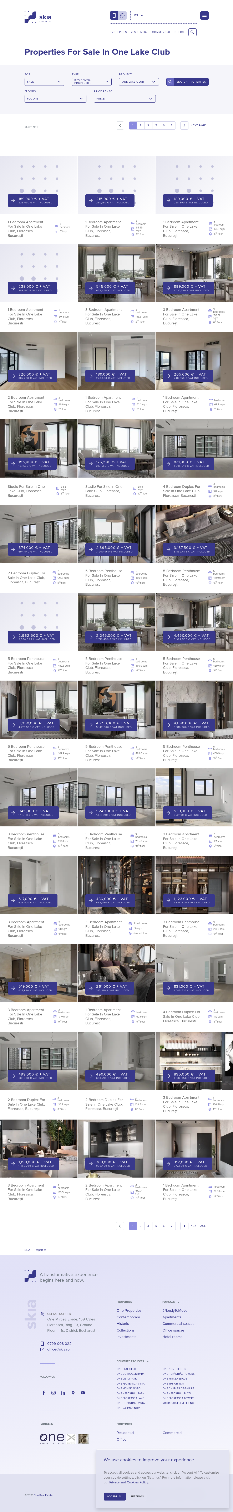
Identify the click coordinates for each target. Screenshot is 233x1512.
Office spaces (173, 1330)
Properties (118, 32)
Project (125, 74)
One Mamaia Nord (129, 1388)
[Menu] (204, 15)
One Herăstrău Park (130, 1393)
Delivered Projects (130, 1361)
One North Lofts (174, 1369)
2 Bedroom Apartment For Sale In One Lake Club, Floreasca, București (26, 404)
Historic (123, 1323)
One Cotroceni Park (131, 1374)
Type (75, 74)
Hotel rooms (172, 1336)
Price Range (103, 91)
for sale (168, 1302)
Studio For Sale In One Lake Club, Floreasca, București (26, 491)
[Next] (194, 125)
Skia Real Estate (43, 1495)
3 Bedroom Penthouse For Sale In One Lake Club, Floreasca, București (26, 841)
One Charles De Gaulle (178, 1388)
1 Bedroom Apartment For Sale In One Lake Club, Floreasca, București (25, 229)
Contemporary (128, 1317)
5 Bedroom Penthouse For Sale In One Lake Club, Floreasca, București (103, 578)
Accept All (114, 1496)
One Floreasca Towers (178, 1398)
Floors (30, 91)
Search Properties (191, 81)
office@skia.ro (58, 1349)
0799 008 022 (59, 1343)
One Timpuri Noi (173, 1383)
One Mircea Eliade (175, 1378)
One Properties (129, 1310)
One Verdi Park (127, 1378)
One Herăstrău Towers (178, 1374)
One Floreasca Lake (130, 1398)
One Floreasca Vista (131, 1383)
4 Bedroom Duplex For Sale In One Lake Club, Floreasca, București (181, 491)
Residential (139, 32)
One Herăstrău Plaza (177, 1393)
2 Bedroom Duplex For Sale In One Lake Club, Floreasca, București (26, 577)
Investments (126, 1336)
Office (179, 32)
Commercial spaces (178, 1323)
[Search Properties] (192, 32)
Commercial (161, 32)
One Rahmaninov (128, 1408)
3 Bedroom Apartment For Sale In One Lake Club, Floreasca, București (103, 316)
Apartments (171, 1317)
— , (71, 1325)
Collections (126, 1330)
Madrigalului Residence (179, 1403)
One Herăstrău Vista (131, 1403)
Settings (137, 1496)
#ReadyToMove (174, 1310)
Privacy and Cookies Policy (128, 1482)
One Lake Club (126, 1369)
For (27, 74)
